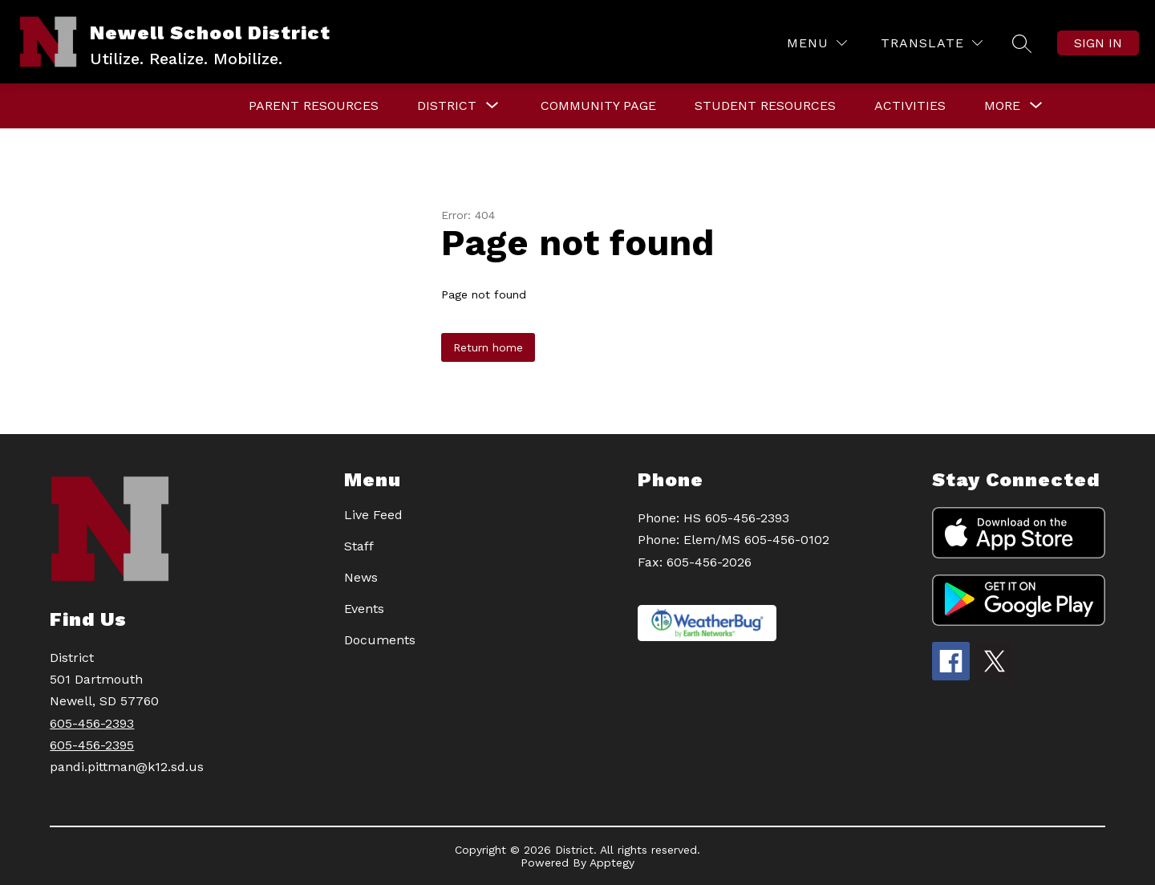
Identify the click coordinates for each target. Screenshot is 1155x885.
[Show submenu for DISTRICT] (446, 106)
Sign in (1098, 43)
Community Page (598, 105)
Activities (910, 105)
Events (364, 608)
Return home (488, 347)
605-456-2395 (92, 745)
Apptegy (612, 862)
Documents (379, 640)
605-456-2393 (92, 723)
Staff (359, 546)
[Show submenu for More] (1002, 106)
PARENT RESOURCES (314, 105)
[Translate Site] (932, 43)
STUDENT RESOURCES (765, 105)
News (361, 577)
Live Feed (373, 514)
